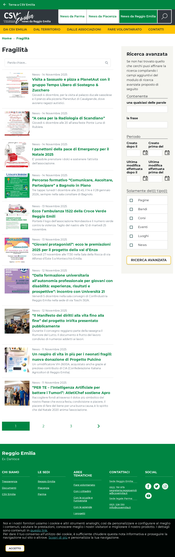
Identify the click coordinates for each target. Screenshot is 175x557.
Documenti (9, 487)
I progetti (79, 513)
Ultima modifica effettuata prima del (156, 167)
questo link (38, 530)
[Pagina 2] (43, 426)
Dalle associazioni (84, 29)
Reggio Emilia (46, 481)
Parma (42, 494)
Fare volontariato (125, 29)
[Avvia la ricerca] (107, 63)
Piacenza (43, 487)
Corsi (137, 218)
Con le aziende (83, 507)
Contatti (156, 29)
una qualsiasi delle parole (146, 103)
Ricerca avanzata (149, 260)
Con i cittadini (82, 491)
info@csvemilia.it (120, 507)
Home (7, 38)
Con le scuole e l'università (83, 499)
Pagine (138, 200)
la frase (132, 118)
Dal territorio (46, 29)
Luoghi (138, 236)
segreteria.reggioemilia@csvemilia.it (123, 492)
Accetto (15, 548)
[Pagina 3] (71, 426)
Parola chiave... (16, 62)
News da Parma (72, 16)
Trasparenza (9, 481)
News (137, 245)
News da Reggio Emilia (138, 16)
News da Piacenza (103, 16)
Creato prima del (155, 144)
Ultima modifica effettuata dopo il (135, 167)
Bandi (137, 209)
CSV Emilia (9, 494)
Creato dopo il (132, 144)
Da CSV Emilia (15, 29)
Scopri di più (58, 537)
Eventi (138, 227)
